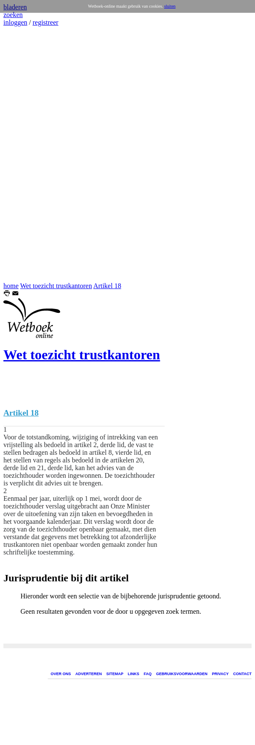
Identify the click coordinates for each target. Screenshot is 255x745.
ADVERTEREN (88, 674)
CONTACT (242, 674)
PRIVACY (220, 674)
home (11, 285)
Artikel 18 (107, 285)
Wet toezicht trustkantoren (56, 285)
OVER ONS (61, 674)
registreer (45, 22)
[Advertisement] (29, 154)
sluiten (170, 6)
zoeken (13, 14)
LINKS (133, 674)
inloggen (15, 22)
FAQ (148, 674)
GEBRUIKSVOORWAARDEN (181, 674)
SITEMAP (114, 674)
